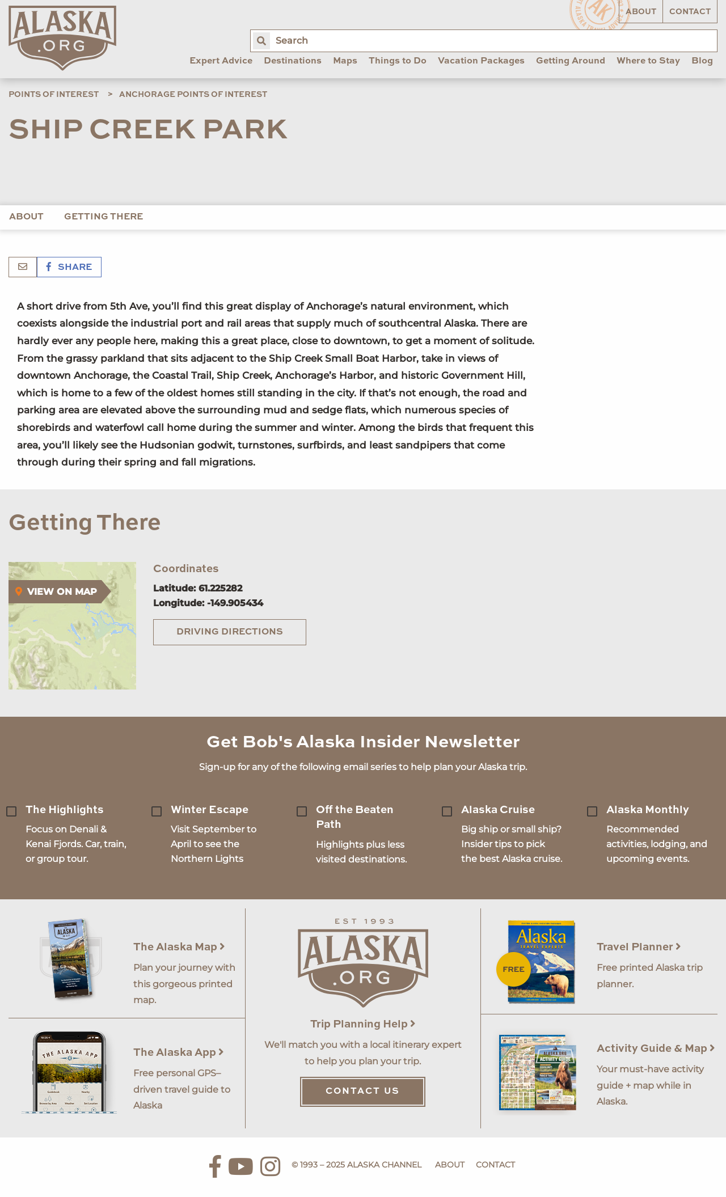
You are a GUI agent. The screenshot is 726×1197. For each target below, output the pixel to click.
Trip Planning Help (363, 1024)
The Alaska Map (179, 947)
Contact (690, 12)
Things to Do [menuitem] (398, 61)
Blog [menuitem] (702, 61)
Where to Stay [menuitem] (648, 61)
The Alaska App (178, 1052)
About (641, 12)
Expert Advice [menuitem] (220, 61)
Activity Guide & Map (656, 1048)
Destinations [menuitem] (293, 61)
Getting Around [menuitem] (570, 61)
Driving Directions (229, 632)
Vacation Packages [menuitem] (481, 61)
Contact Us (363, 1091)
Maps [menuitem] (345, 61)
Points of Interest (54, 95)
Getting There (103, 217)
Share (69, 267)
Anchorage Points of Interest (193, 95)
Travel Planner (639, 947)
